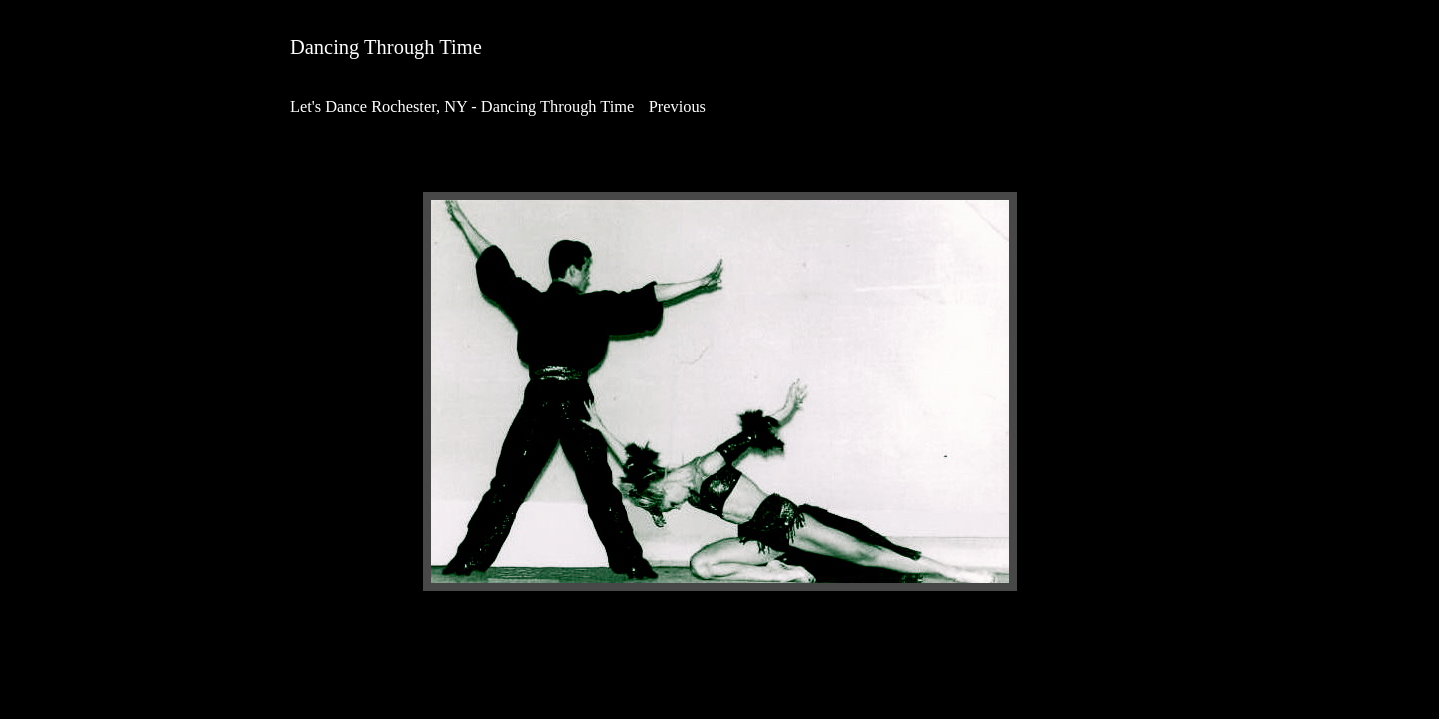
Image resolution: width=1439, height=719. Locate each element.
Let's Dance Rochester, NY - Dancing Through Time (462, 106)
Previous (677, 106)
